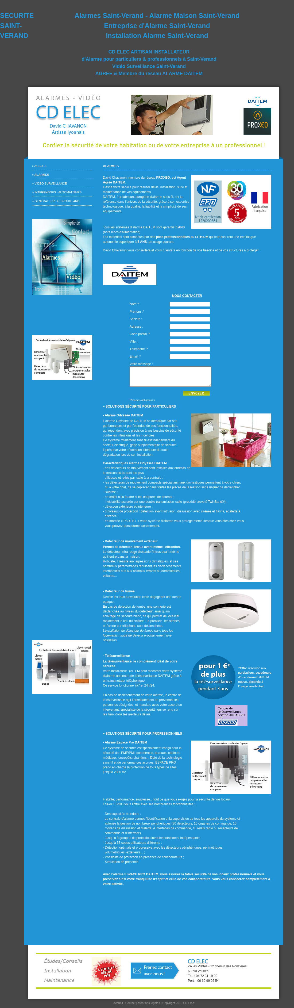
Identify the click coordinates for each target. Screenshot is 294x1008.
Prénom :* (137, 311)
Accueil (118, 1003)
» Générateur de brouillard (55, 201)
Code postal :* (140, 334)
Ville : (133, 341)
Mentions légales (149, 1003)
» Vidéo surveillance (49, 183)
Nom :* (135, 304)
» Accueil (39, 165)
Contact (130, 1003)
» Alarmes (40, 174)
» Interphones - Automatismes (57, 192)
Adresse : (136, 326)
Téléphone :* (139, 349)
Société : (136, 319)
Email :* (135, 356)
